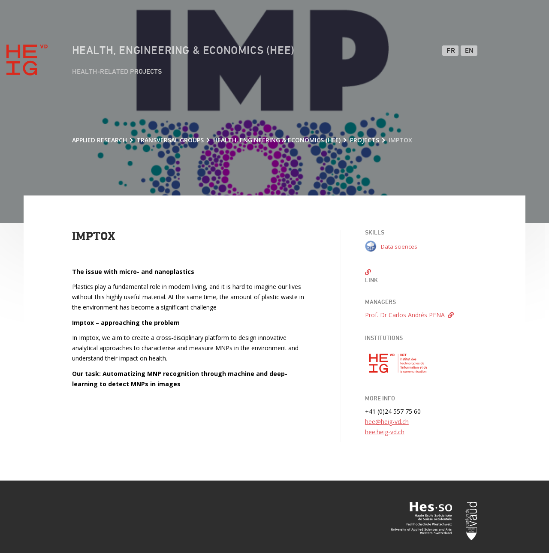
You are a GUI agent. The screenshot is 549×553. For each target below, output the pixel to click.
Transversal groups (170, 140)
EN (469, 51)
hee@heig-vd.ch (387, 422)
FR (450, 51)
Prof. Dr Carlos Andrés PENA (405, 315)
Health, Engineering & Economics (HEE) (183, 51)
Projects (364, 140)
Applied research (99, 140)
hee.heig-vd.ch (384, 432)
